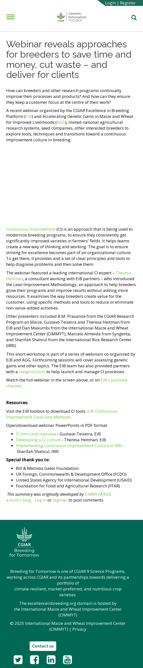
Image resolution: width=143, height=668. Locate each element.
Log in (40, 500)
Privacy (79, 629)
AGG (61, 122)
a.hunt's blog (18, 500)
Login (110, 3)
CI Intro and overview (36, 434)
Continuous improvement (30, 229)
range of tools (32, 371)
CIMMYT (92, 494)
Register (128, 3)
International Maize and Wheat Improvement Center (71, 609)
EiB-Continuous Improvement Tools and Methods (61, 414)
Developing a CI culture (38, 439)
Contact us (43, 646)
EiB (28, 116)
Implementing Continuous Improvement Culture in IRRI (69, 445)
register (60, 500)
